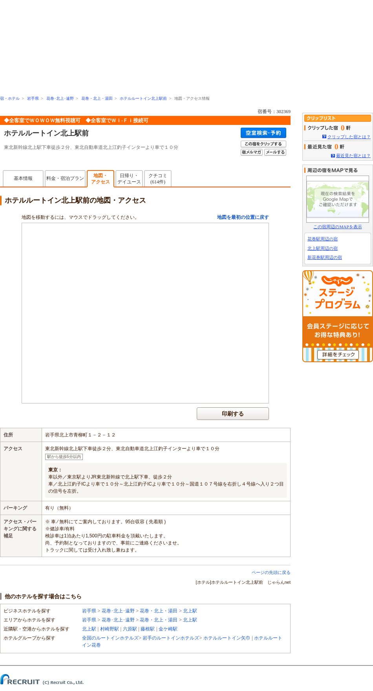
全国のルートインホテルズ (110, 638)
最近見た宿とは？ (353, 155)
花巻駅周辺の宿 (322, 238)
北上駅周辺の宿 (322, 248)
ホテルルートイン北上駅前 (143, 98)
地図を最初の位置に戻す (243, 217)
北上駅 (190, 611)
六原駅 (130, 629)
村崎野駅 (109, 629)
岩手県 (33, 98)
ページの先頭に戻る (271, 572)
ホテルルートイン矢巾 (226, 638)
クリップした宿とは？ (349, 136)
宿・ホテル (10, 98)
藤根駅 (148, 629)
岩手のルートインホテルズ (171, 638)
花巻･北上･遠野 (60, 98)
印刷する (233, 414)
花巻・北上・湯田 (97, 98)
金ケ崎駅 (168, 629)
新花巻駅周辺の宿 (324, 257)
